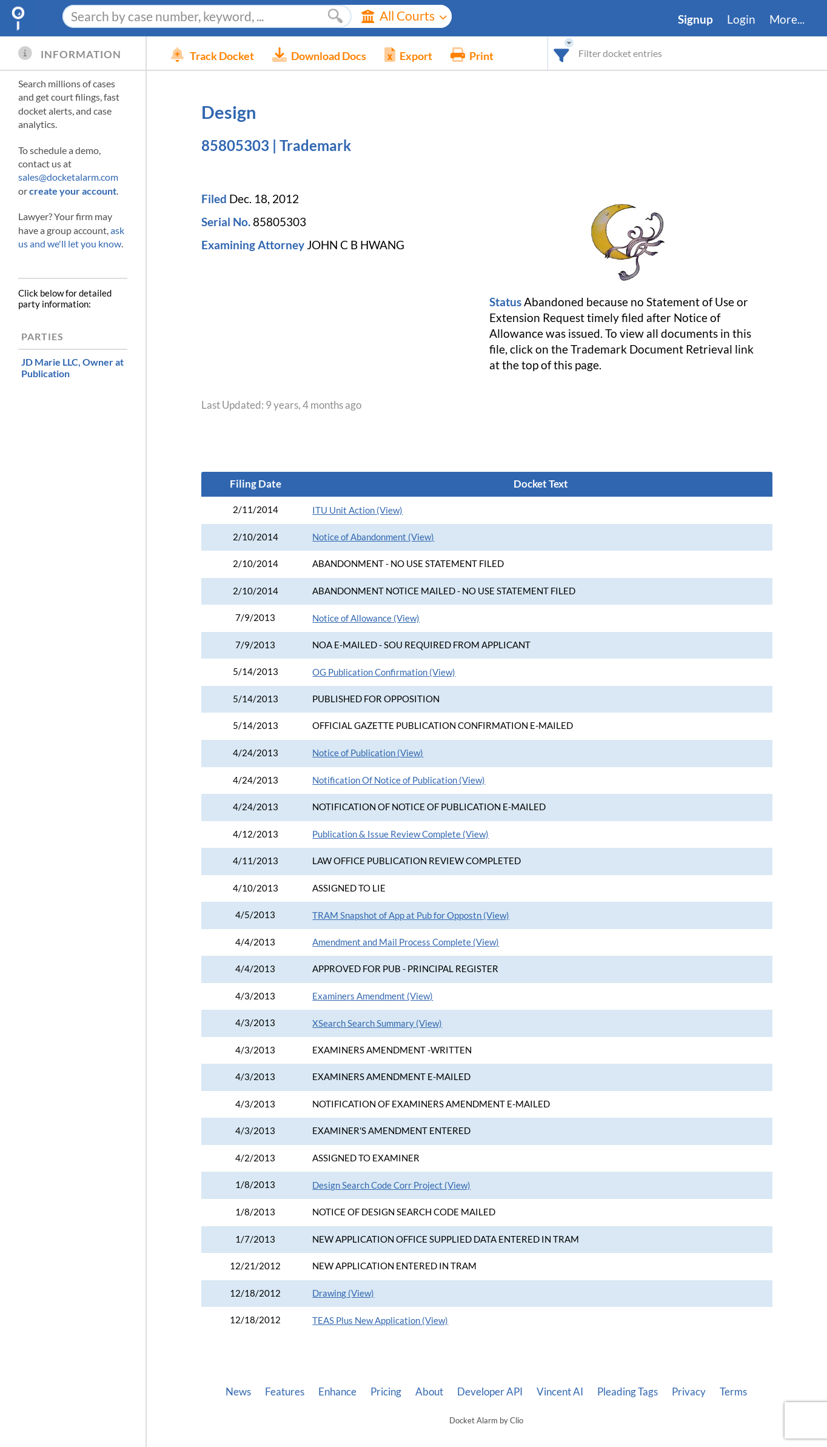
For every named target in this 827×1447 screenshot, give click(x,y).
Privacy (689, 1392)
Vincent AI (560, 1392)
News (238, 1392)
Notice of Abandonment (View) (373, 537)
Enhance (337, 1392)
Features (284, 1392)
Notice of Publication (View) (367, 753)
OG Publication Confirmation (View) (383, 672)
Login (741, 19)
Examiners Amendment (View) (372, 996)
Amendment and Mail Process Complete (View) (405, 942)
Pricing (385, 1392)
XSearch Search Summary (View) (377, 1023)
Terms (733, 1392)
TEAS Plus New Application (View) (380, 1320)
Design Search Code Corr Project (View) (391, 1185)
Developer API (490, 1392)
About (429, 1392)
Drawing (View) (343, 1293)
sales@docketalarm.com (68, 177)
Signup (695, 19)
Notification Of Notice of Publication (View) (398, 780)
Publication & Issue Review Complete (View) (400, 834)
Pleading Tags (627, 1392)
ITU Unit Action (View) (357, 510)
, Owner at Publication (72, 367)
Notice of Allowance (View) (366, 618)
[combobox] (561, 53)
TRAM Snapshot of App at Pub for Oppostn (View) (410, 915)
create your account (72, 190)
